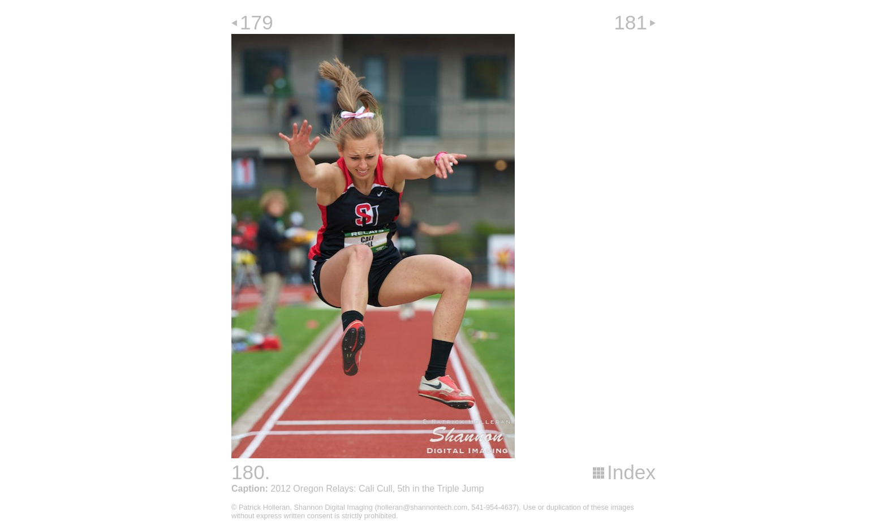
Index (631, 472)
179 (256, 22)
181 (630, 22)
